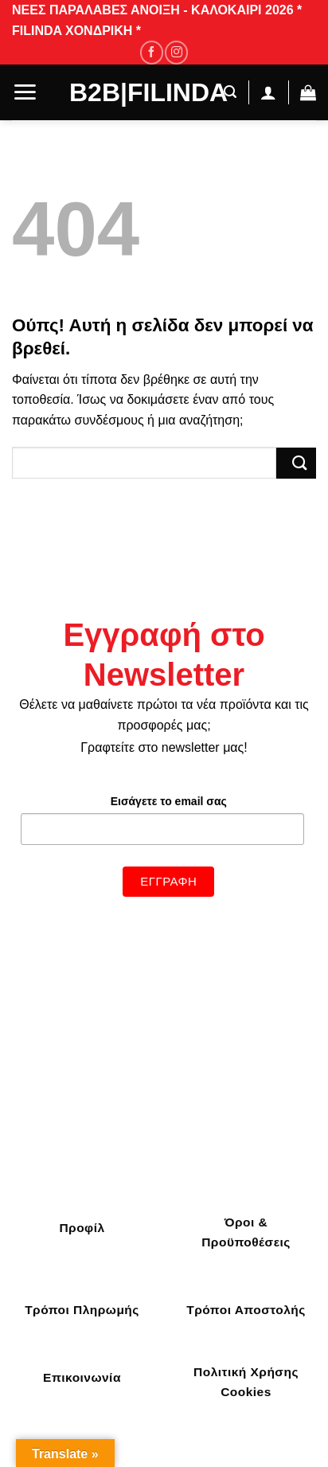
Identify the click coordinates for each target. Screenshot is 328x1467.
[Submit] (296, 463)
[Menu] (24, 91)
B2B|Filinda (136, 92)
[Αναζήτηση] (226, 92)
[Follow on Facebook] (151, 52)
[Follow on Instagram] (176, 52)
